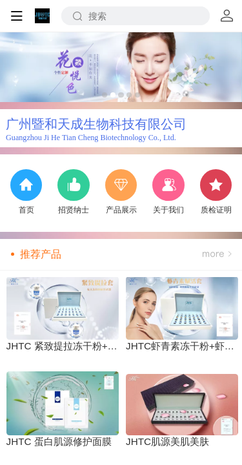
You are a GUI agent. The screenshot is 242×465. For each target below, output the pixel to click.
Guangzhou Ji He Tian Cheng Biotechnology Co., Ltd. (91, 137)
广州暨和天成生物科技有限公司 (96, 124)
